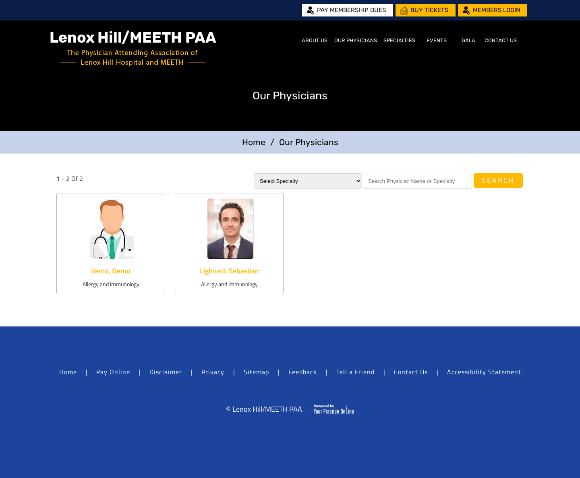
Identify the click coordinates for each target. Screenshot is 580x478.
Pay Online (113, 372)
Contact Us (501, 40)
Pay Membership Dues (351, 10)
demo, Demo (110, 270)
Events (437, 40)
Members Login (496, 10)
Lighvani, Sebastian (229, 270)
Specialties (399, 40)
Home (288, 41)
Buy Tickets (429, 10)
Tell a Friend (355, 372)
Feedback (302, 372)
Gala (468, 40)
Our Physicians (355, 40)
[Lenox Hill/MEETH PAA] (133, 48)
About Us (314, 40)
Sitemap (256, 372)
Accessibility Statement (484, 372)
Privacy (212, 372)
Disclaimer (165, 372)
